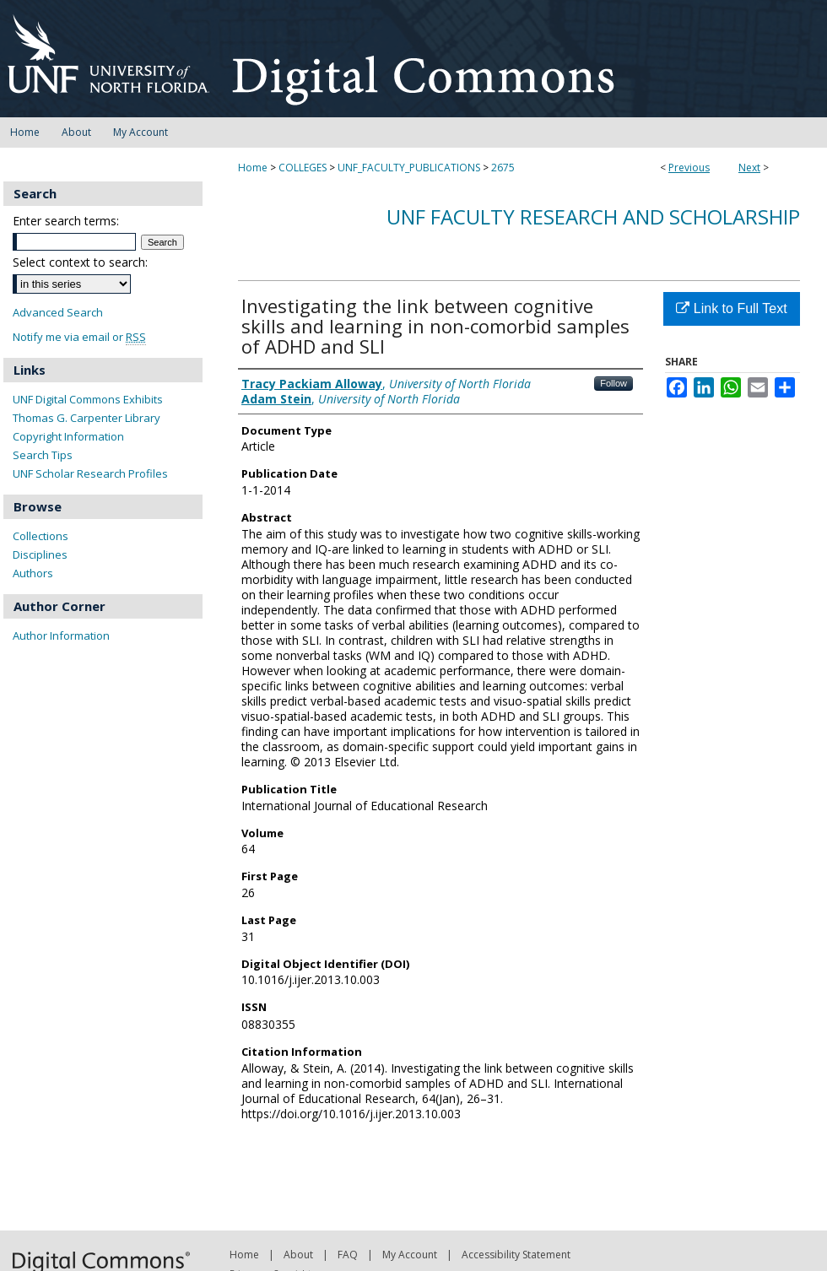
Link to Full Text (731, 308)
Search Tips (43, 454)
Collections (40, 536)
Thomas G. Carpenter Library (86, 417)
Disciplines (40, 554)
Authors (33, 573)
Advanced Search (58, 312)
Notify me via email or (79, 337)
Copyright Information (68, 436)
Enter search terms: (66, 221)
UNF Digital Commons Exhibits (88, 399)
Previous (689, 167)
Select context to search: (80, 262)
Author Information (61, 635)
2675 (503, 167)
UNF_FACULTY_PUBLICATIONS (409, 167)
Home (253, 167)
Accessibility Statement (516, 1254)
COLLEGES (302, 167)
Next (749, 167)
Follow (613, 383)
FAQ (348, 1254)
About (298, 1254)
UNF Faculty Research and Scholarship (593, 216)
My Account (409, 1254)
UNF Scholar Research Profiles (90, 473)
